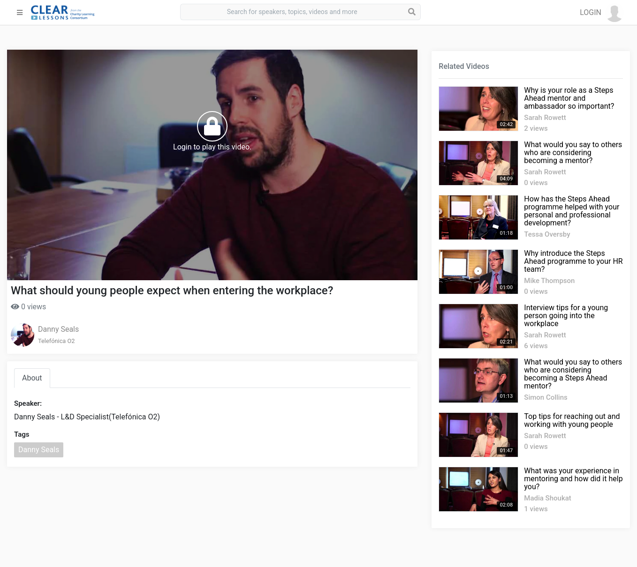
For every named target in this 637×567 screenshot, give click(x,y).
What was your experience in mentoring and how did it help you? (573, 478)
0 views (28, 306)
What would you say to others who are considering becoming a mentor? (573, 152)
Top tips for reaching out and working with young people (572, 420)
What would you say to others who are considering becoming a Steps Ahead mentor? (573, 374)
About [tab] (32, 377)
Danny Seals (58, 329)
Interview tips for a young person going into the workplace (566, 315)
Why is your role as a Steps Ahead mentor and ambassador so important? (569, 98)
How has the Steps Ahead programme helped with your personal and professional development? (571, 210)
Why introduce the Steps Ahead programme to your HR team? (573, 261)
